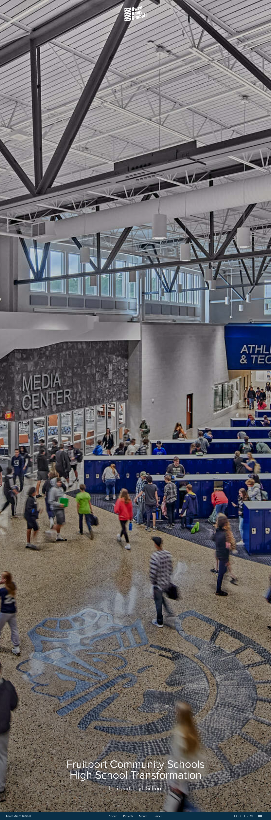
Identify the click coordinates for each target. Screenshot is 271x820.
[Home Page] (18, 816)
